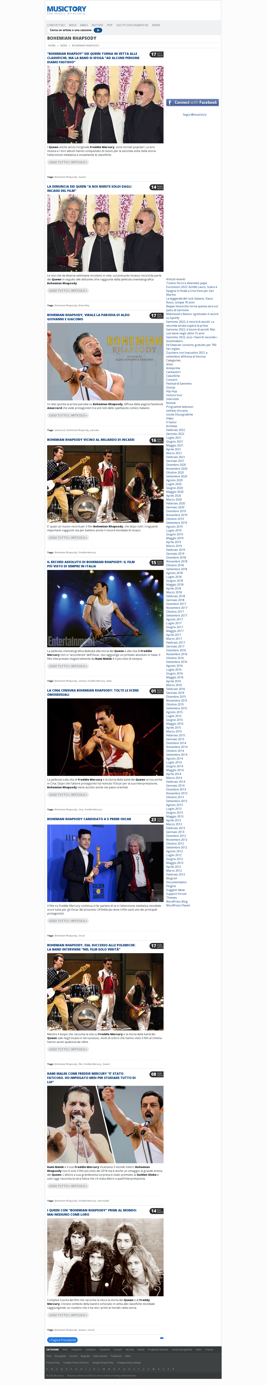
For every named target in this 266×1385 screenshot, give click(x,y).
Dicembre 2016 (176, 650)
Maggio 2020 (174, 492)
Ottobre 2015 (175, 704)
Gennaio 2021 (175, 461)
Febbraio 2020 (175, 503)
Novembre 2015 (176, 700)
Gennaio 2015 (175, 739)
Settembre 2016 (176, 662)
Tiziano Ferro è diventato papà (186, 283)
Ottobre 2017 (175, 612)
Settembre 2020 (176, 476)
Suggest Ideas (175, 890)
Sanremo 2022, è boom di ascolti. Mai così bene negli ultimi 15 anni (190, 331)
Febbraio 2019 (175, 550)
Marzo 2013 (174, 824)
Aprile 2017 (173, 635)
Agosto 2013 (174, 805)
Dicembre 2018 (176, 557)
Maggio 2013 (174, 816)
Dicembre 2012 (176, 836)
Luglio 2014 (173, 762)
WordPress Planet (178, 905)
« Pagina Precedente (62, 1340)
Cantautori (173, 372)
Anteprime (173, 368)
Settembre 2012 (176, 847)
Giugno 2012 (174, 859)
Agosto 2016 (174, 666)
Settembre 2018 (176, 569)
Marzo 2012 (174, 870)
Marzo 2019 (174, 546)
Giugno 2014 (174, 766)
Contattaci (56, 25)
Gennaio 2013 (175, 832)
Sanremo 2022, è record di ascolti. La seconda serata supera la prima (190, 323)
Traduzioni (116, 1356)
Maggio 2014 (174, 770)
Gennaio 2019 (175, 554)
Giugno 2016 (174, 673)
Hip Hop (171, 391)
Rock (72, 25)
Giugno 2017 (174, 627)
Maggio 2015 (174, 724)
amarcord (60, 430)
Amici (84, 25)
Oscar (82, 935)
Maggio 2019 (174, 538)
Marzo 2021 (174, 453)
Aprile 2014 (173, 774)
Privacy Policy (53, 1362)
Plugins (171, 886)
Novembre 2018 (176, 561)
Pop (109, 25)
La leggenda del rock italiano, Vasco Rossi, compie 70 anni (189, 300)
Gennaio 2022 (175, 434)
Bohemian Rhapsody (66, 177)
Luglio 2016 (173, 670)
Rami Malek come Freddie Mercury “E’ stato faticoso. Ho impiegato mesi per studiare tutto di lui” (91, 1077)
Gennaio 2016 (175, 693)
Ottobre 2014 (175, 751)
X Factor (171, 422)
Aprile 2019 (173, 542)
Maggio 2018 (174, 584)
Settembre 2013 (176, 801)
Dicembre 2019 (176, 511)
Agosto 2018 (174, 573)
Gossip (170, 387)
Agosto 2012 (174, 851)
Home (51, 45)
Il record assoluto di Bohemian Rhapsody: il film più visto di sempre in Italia (91, 564)
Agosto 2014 (174, 758)
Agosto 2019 (174, 526)
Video (170, 418)
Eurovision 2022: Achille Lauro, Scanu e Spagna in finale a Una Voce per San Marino (191, 291)
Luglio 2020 (173, 484)
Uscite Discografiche (132, 25)
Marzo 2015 (174, 731)
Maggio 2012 (174, 863)
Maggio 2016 (174, 677)
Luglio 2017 (173, 623)
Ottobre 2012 (175, 843)
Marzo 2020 (174, 499)
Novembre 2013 (176, 793)
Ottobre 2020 (175, 472)
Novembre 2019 (176, 515)
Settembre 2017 (176, 615)
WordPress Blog (177, 901)
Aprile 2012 (173, 867)
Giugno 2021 (174, 441)
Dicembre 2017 (176, 604)
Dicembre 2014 (176, 743)
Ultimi (128, 1356)
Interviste (172, 399)
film (80, 1064)
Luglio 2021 (173, 438)
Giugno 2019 (174, 534)
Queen (82, 177)
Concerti (171, 380)
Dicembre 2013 (176, 789)
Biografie (85, 1356)
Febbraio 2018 (175, 596)
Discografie (60, 1356)
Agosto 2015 (174, 712)
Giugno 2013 (174, 813)
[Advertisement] (155, 10)
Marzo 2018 (174, 592)
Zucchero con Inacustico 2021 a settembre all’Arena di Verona (186, 354)
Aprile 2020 (173, 496)
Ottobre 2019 (175, 519)
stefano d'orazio (177, 411)
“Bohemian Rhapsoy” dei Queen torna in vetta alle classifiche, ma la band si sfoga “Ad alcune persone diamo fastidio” (93, 57)
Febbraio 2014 (175, 782)
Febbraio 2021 (175, 457)
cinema (82, 680)
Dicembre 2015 (176, 697)
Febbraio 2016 (175, 689)
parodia (94, 430)
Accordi (73, 1356)
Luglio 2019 (173, 530)
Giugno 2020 (174, 488)
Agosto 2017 (174, 619)
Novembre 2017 (176, 608)
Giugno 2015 (174, 720)
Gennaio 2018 (175, 600)
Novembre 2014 (176, 747)
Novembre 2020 (176, 469)
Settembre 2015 (176, 708)
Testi (48, 1356)
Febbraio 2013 (175, 828)
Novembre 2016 (176, 654)
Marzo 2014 (174, 778)
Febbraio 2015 (175, 735)
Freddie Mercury (87, 552)
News (156, 25)
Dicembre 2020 (176, 465)
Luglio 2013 (173, 809)
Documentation (176, 882)
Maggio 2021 (174, 445)
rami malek (103, 1200)
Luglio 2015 (173, 716)
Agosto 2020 (174, 480)
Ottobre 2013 (175, 797)
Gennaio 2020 (175, 507)
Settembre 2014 (176, 755)
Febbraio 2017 (175, 642)
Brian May (84, 305)
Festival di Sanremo (179, 383)
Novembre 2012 (176, 840)
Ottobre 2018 (175, 565)
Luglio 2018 (173, 577)
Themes (171, 898)
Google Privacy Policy (103, 1362)
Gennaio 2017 (175, 646)
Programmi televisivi (179, 407)
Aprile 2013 (173, 820)
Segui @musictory (194, 114)
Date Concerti (100, 1356)
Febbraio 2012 (175, 874)
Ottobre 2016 (175, 658)
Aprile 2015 (173, 727)
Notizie (97, 25)
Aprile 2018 (173, 588)
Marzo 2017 (174, 639)
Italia (109, 680)
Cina (81, 809)
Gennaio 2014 (175, 785)
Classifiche (173, 376)
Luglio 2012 (173, 855)
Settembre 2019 (176, 523)
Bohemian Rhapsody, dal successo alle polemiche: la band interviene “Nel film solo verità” (91, 947)
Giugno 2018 (174, 581)
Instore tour (174, 395)
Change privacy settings (129, 1362)
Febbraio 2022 (175, 430)
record (90, 1329)
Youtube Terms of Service (76, 1362)
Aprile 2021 (173, 449)
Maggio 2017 (174, 631)
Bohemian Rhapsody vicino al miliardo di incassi (90, 439)
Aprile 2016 (173, 681)
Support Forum (176, 894)
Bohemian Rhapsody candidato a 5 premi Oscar (89, 819)
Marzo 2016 (174, 685)
